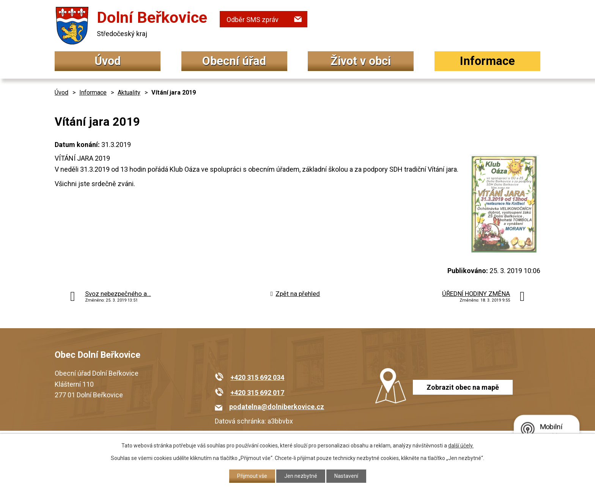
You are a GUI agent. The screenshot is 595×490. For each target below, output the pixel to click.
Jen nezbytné (300, 476)
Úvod (107, 61)
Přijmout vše (252, 476)
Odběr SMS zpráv (253, 20)
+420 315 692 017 (257, 393)
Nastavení (346, 476)
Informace (487, 61)
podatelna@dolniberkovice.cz (276, 407)
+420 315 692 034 (257, 377)
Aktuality (129, 92)
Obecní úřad (234, 61)
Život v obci (361, 61)
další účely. (461, 446)
